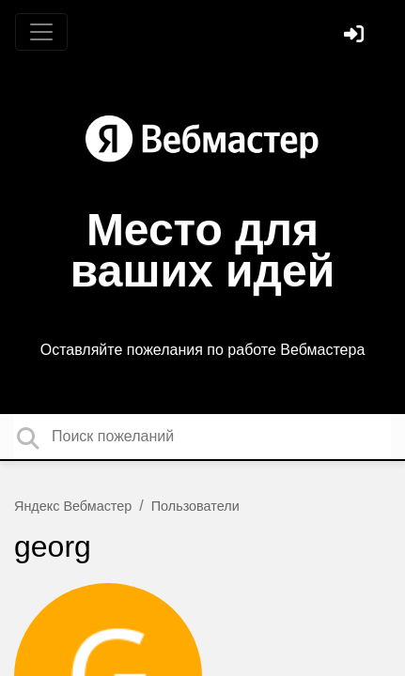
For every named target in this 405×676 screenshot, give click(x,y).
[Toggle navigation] (41, 32)
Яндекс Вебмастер (73, 506)
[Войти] (356, 36)
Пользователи (195, 506)
